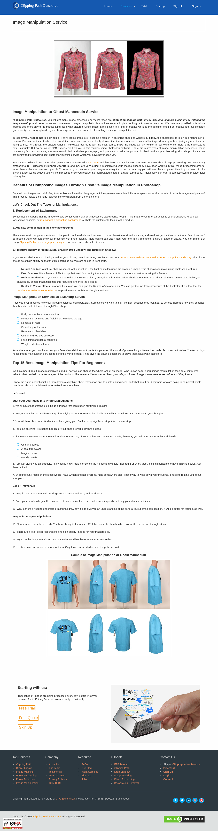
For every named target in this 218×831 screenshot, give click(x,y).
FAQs (85, 764)
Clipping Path (23, 764)
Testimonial (55, 771)
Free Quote (28, 718)
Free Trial (27, 708)
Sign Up (25, 727)
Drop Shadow (24, 768)
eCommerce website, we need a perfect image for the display (156, 257)
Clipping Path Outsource (47, 816)
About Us (54, 764)
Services (126, 6)
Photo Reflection (25, 779)
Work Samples (90, 771)
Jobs (84, 779)
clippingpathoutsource (186, 764)
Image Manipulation (27, 782)
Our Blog (87, 768)
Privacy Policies (58, 779)
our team (93, 162)
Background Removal (126, 782)
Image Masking (25, 771)
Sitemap (86, 775)
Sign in (196, 6)
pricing (160, 6)
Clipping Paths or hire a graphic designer (42, 242)
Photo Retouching (26, 775)
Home (108, 6)
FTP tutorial (121, 764)
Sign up (178, 6)
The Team (54, 768)
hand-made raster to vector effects (36, 290)
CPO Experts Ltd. (66, 798)
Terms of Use (57, 775)
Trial (144, 6)
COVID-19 (55, 782)
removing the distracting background (60, 220)
